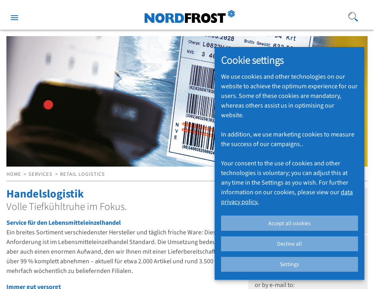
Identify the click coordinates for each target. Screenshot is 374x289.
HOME (13, 174)
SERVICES (40, 174)
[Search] (353, 16)
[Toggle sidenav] (14, 16)
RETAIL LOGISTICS (82, 174)
